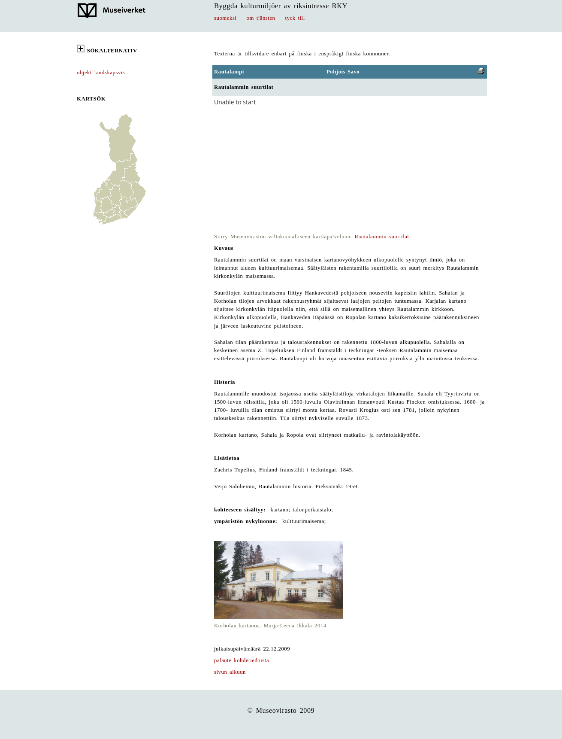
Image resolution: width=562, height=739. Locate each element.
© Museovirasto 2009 (281, 710)
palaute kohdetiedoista (241, 660)
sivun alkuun (230, 672)
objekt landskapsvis (101, 73)
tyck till (295, 18)
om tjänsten (261, 18)
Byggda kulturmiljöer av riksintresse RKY (280, 6)
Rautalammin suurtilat (382, 237)
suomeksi (225, 18)
